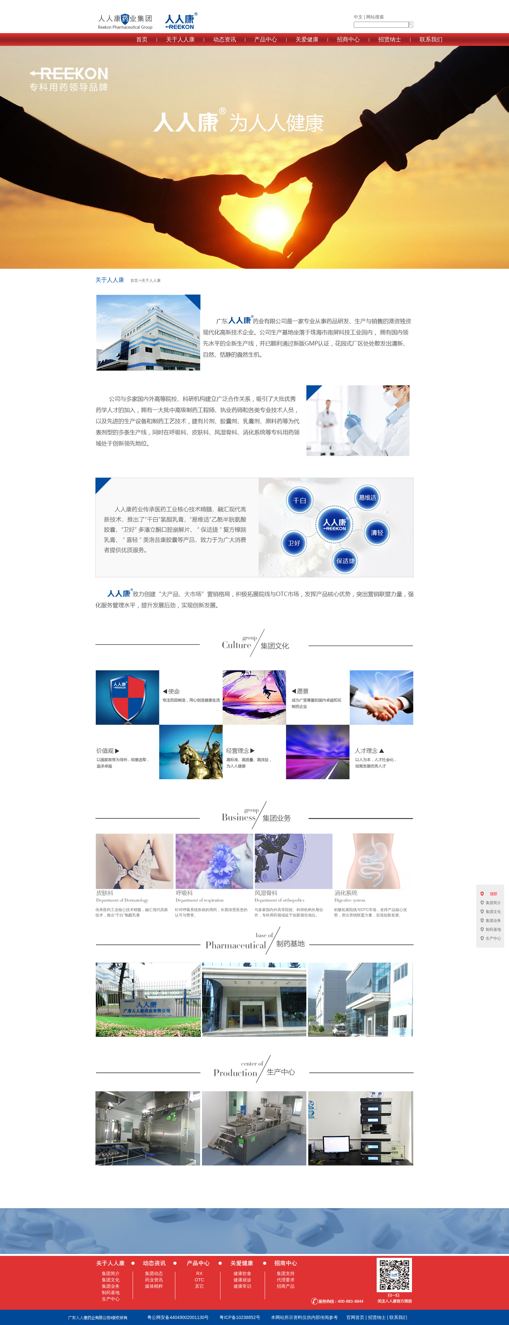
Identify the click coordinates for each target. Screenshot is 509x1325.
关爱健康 (307, 39)
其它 (199, 1286)
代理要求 (286, 1279)
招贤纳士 (389, 39)
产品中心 (265, 39)
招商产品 (286, 1286)
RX (199, 1273)
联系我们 (431, 39)
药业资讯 (154, 1279)
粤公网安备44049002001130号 (178, 1317)
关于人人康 (180, 39)
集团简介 (111, 1273)
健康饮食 (242, 1273)
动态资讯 (224, 39)
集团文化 (111, 1279)
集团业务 (111, 1286)
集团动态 (154, 1273)
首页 (142, 39)
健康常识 (242, 1286)
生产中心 (111, 1298)
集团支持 (286, 1273)
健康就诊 (242, 1279)
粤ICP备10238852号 (240, 1317)
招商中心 (348, 39)
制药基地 (111, 1292)
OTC (199, 1279)
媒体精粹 (154, 1286)
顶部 (493, 894)
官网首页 (355, 1317)
